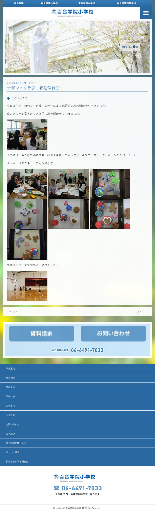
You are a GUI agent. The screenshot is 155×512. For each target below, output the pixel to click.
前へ (15, 311)
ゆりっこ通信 (12, 452)
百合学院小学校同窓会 (17, 461)
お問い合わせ (12, 424)
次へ (139, 311)
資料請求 (10, 433)
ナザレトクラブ (19, 98)
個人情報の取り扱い (16, 443)
